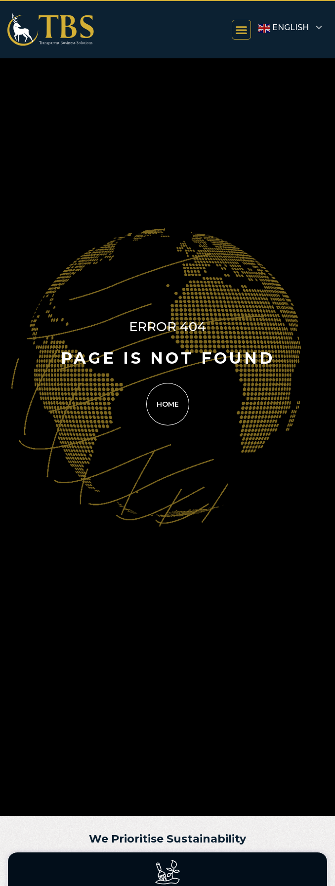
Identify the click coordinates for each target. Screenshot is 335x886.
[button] (241, 30)
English (283, 28)
